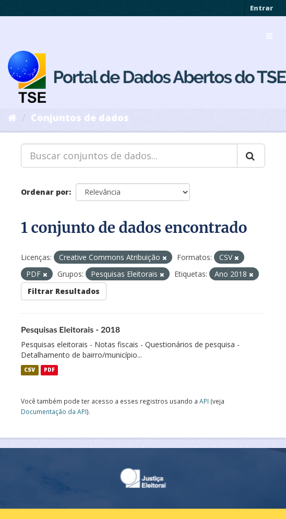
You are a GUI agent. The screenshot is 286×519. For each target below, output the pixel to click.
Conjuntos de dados (80, 117)
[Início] (12, 117)
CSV (29, 370)
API (204, 401)
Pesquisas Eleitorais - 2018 (70, 329)
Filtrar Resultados (64, 291)
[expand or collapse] (269, 36)
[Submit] (251, 156)
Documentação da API (54, 411)
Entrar (261, 8)
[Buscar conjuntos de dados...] (129, 156)
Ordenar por (45, 192)
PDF (49, 370)
